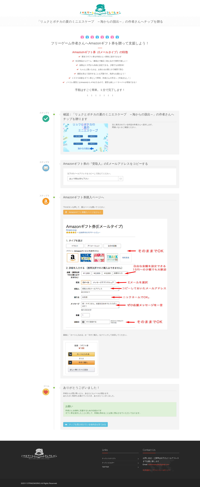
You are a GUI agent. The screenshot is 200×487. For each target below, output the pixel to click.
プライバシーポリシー (161, 470)
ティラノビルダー (108, 463)
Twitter (105, 467)
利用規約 (146, 470)
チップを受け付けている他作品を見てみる (85, 424)
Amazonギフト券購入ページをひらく (83, 212)
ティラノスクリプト (109, 458)
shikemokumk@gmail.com (158, 464)
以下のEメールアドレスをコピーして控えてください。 (90, 173)
